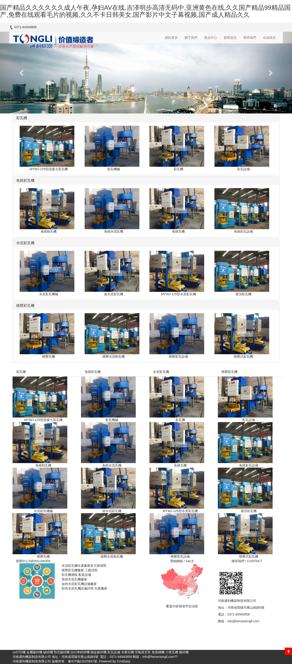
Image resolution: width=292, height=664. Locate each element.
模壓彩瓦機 (229, 372)
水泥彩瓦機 (161, 372)
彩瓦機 (21, 372)
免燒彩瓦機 (93, 372)
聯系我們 (249, 37)
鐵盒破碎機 (99, 652)
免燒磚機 (158, 652)
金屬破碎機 (34, 652)
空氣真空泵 (143, 652)
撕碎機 (184, 652)
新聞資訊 (230, 37)
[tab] (146, 118)
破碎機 (48, 652)
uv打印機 (19, 652)
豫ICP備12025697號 (82, 661)
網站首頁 (171, 37)
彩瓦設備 (113, 652)
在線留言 (269, 37)
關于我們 (191, 37)
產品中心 (210, 37)
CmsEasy (123, 661)
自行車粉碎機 (80, 652)
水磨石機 (127, 652)
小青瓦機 (171, 652)
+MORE (45, 561)
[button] (22, 72)
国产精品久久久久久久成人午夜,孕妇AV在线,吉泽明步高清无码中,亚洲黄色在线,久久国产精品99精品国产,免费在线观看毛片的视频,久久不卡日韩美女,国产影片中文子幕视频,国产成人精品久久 (145, 11)
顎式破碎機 (62, 652)
